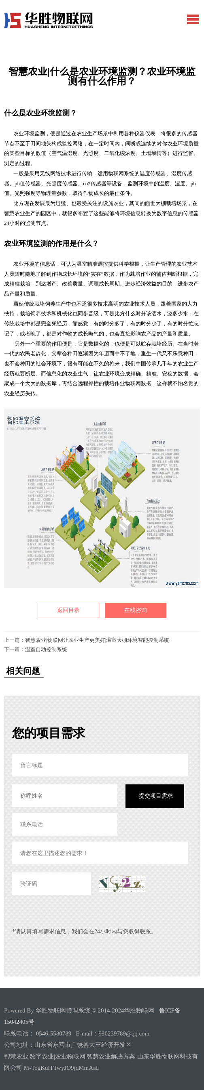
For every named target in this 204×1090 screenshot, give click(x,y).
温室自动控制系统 (46, 649)
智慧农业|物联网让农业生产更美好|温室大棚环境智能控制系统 (97, 640)
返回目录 (68, 610)
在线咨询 (135, 610)
